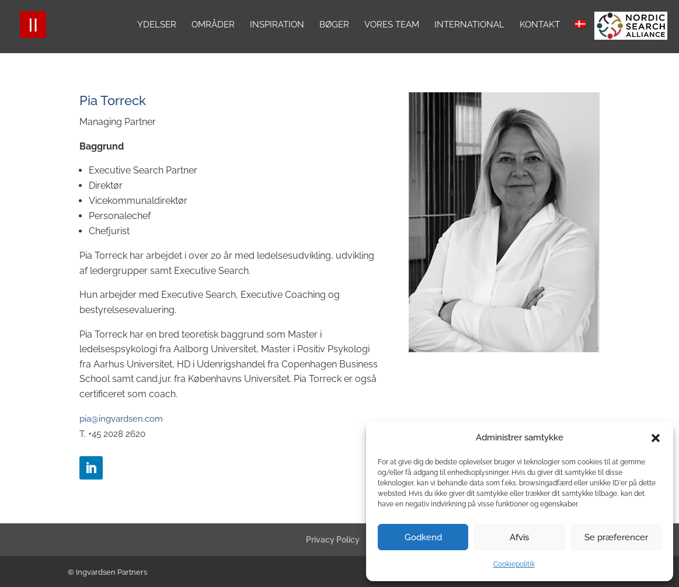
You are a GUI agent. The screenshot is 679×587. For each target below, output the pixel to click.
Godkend (423, 537)
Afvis (519, 537)
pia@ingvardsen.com (121, 419)
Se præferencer (616, 537)
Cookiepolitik (514, 564)
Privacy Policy (333, 539)
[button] (655, 438)
